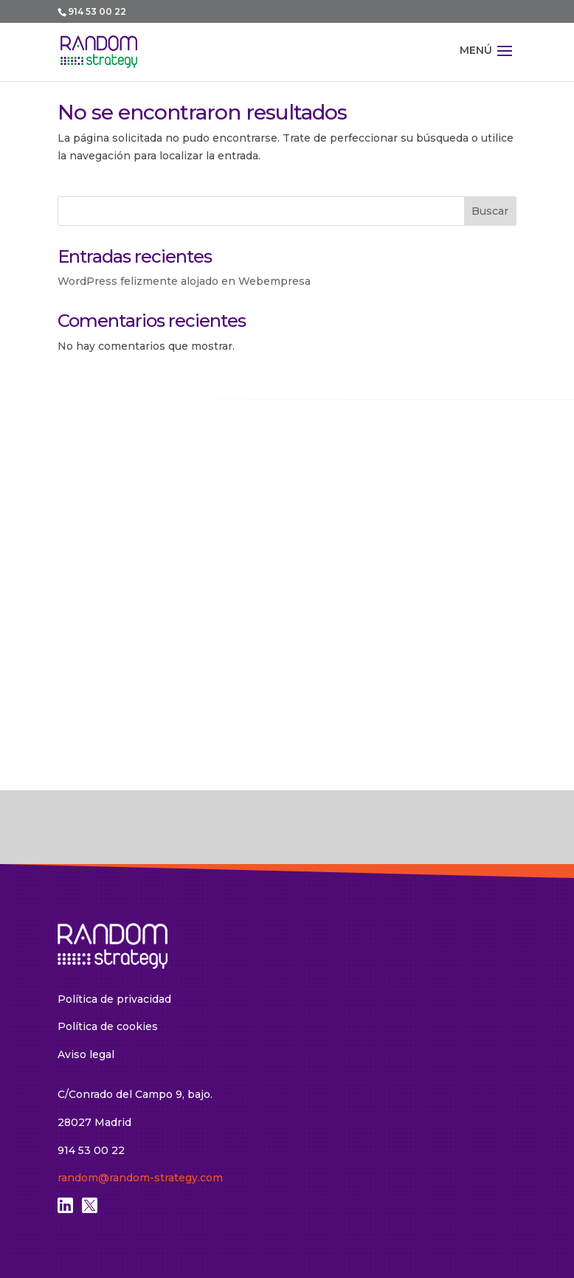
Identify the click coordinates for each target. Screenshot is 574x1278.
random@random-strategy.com (140, 1177)
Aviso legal (86, 1054)
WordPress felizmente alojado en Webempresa (184, 281)
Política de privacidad (114, 999)
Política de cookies (108, 1026)
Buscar (489, 211)
